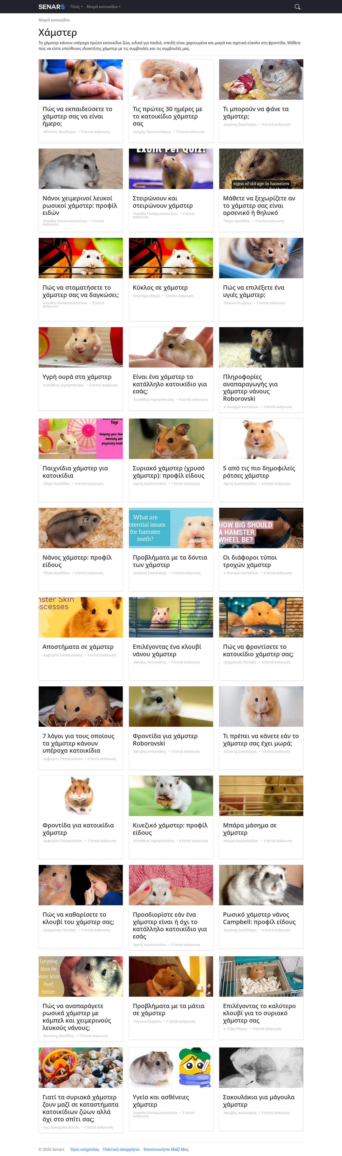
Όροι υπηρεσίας (84, 1149)
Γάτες (75, 6)
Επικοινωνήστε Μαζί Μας (166, 1149)
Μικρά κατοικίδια (102, 6)
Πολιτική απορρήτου (121, 1149)
